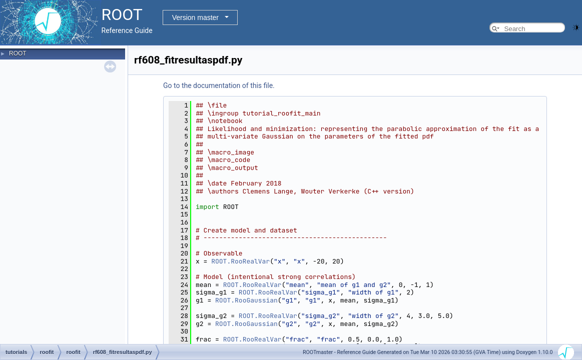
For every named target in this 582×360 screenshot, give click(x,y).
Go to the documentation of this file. (219, 86)
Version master (195, 18)
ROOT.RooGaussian (246, 300)
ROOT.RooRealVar (240, 261)
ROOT (18, 53)
